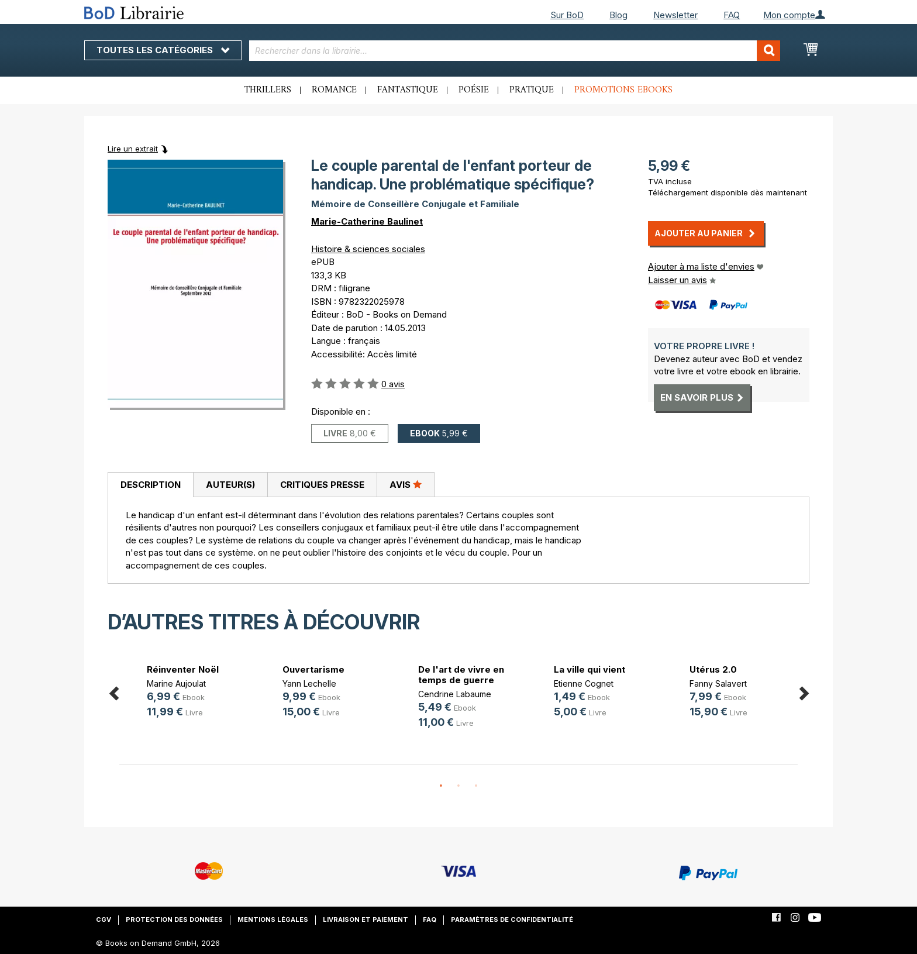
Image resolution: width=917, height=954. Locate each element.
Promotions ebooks (623, 90)
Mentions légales (272, 919)
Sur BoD (567, 14)
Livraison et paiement (365, 919)
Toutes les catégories (162, 50)
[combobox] (515, 50)
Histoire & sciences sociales (368, 248)
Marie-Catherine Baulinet (367, 221)
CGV (103, 919)
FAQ (731, 14)
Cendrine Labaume (454, 694)
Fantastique (407, 90)
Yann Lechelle (309, 683)
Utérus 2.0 (713, 669)
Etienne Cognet (583, 683)
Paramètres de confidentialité (512, 919)
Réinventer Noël (183, 669)
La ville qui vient (589, 669)
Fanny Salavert (718, 683)
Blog (618, 14)
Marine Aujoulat (176, 683)
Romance (334, 90)
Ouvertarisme (313, 669)
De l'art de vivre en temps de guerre (461, 675)
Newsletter (675, 14)
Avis (405, 484)
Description (150, 484)
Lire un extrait (133, 148)
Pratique (531, 90)
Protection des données (174, 919)
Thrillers (267, 90)
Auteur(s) (230, 484)
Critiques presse (322, 484)
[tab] (150, 485)
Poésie (473, 90)
